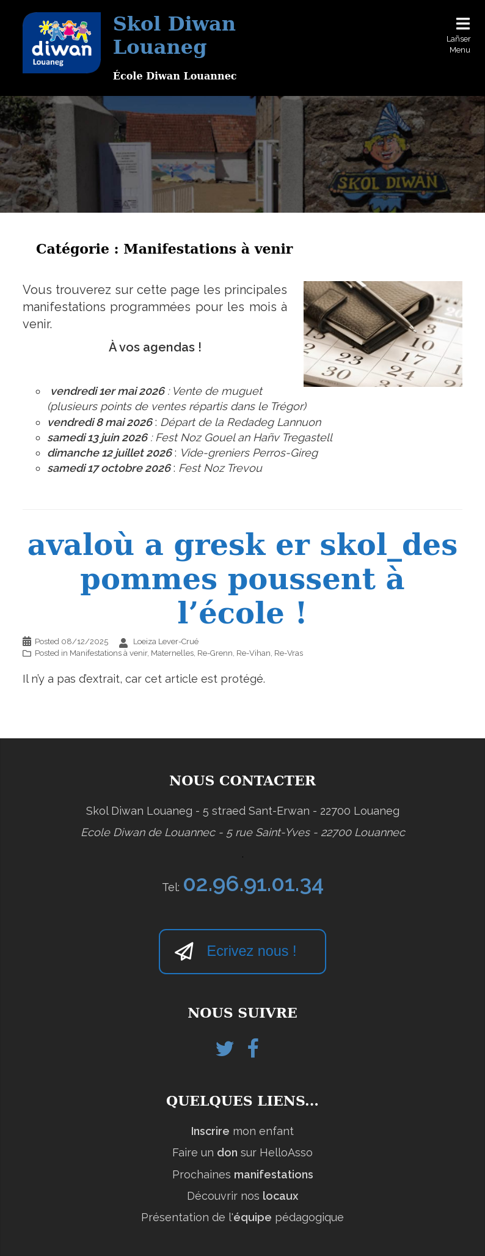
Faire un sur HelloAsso (242, 1152)
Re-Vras (288, 653)
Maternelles (172, 653)
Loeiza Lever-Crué (166, 641)
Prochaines (242, 1174)
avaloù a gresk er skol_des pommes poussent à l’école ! (242, 578)
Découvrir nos (242, 1195)
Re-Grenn (215, 653)
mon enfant (242, 1131)
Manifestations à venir (108, 653)
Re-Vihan (253, 653)
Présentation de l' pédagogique (242, 1217)
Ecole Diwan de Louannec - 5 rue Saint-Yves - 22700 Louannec (243, 832)
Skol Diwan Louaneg (174, 35)
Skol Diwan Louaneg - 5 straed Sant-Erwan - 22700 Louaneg (242, 810)
